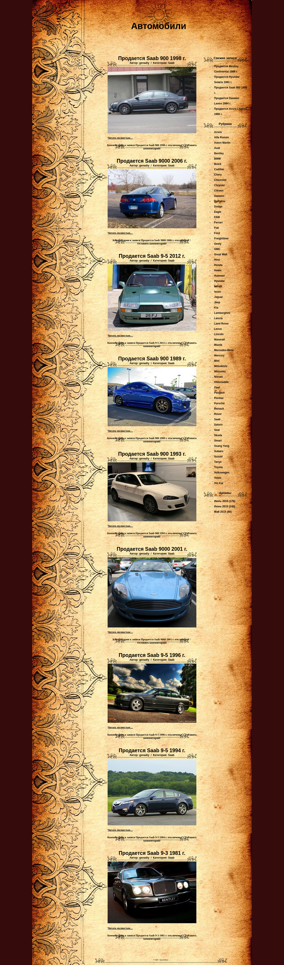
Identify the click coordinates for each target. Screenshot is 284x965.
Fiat (216, 227)
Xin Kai (218, 483)
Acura (218, 132)
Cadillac (219, 169)
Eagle (217, 211)
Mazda (218, 344)
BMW (217, 158)
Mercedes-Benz (224, 350)
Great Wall (220, 254)
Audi (217, 148)
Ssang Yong (221, 445)
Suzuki (218, 456)
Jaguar (218, 297)
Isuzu (217, 291)
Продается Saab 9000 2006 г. (152, 161)
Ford (217, 233)
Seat (217, 430)
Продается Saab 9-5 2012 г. (152, 256)
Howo (217, 270)
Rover (218, 414)
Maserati (219, 339)
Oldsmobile (221, 382)
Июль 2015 (221, 501)
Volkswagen (221, 472)
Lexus (218, 328)
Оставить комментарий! (152, 243)
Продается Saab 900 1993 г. (152, 454)
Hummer (219, 275)
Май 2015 (220, 511)
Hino (217, 259)
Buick (217, 164)
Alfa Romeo (221, 137)
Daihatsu (219, 201)
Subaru (218, 451)
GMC (217, 249)
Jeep (217, 302)
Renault (219, 408)
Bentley (219, 153)
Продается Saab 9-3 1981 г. (152, 853)
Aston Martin (222, 142)
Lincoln (219, 334)
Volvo (217, 477)
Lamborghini (222, 313)
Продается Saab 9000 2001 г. (152, 549)
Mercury (219, 355)
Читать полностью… (120, 137)
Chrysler (219, 185)
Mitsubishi (220, 366)
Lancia (218, 318)
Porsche (219, 403)
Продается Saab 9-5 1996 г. (152, 655)
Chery (218, 174)
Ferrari (218, 222)
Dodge (218, 206)
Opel (217, 387)
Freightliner (221, 238)
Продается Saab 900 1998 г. (152, 58)
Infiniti (218, 286)
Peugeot (219, 392)
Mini (216, 360)
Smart (218, 440)
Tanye (218, 461)
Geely (217, 243)
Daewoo (219, 195)
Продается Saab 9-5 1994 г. (152, 750)
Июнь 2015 (221, 506)
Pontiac (219, 398)
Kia (216, 307)
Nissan (218, 376)
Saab (171, 62)
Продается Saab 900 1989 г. (152, 358)
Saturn (218, 424)
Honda (218, 265)
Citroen (218, 190)
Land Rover (221, 323)
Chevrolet (220, 180)
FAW (217, 217)
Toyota (218, 467)
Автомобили (158, 26)
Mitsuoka (220, 371)
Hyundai (219, 281)
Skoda (218, 435)
